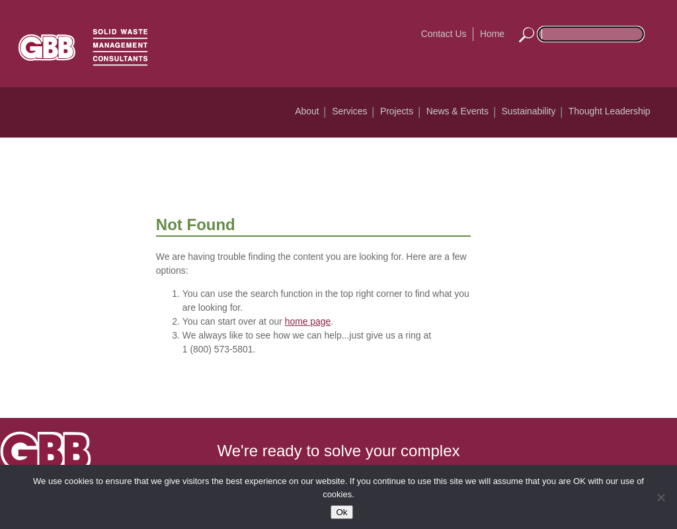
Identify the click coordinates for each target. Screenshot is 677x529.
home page (308, 321)
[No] (660, 497)
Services (349, 111)
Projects (396, 111)
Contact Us (444, 33)
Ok (341, 512)
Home (492, 33)
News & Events (457, 111)
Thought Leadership (610, 111)
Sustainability (528, 111)
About (307, 111)
